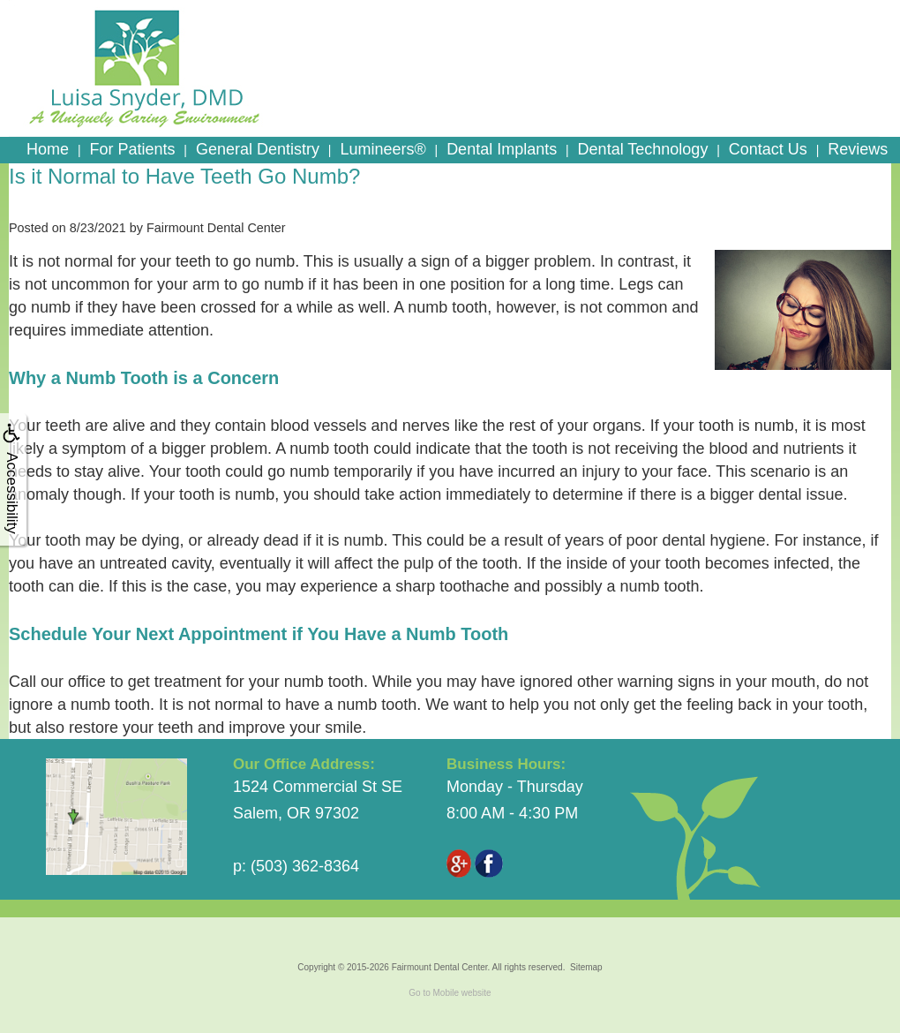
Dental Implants (501, 149)
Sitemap (586, 967)
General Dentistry (257, 149)
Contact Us (768, 149)
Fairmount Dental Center (440, 967)
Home (47, 149)
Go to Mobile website (450, 993)
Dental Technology (643, 149)
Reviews (858, 149)
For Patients (132, 149)
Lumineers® (382, 149)
